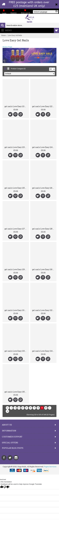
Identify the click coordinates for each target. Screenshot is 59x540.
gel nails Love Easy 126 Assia (44, 188)
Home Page (7, 47)
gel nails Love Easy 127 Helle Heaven (16, 229)
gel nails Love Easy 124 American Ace (44, 147)
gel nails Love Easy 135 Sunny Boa (16, 392)
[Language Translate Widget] (45, 11)
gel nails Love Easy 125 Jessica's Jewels (16, 188)
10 (46, 408)
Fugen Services (50, 466)
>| (7, 411)
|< (7, 408)
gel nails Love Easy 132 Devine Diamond (44, 310)
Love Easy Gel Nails (15, 35)
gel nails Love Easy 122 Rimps (44, 106)
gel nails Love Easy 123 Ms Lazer (16, 147)
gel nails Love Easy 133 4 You (16, 351)
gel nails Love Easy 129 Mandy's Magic (16, 269)
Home (3, 35)
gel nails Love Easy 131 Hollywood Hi (16, 310)
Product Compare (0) (18, 69)
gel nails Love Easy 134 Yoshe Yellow (44, 351)
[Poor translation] (6, 487)
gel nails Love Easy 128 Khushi (44, 229)
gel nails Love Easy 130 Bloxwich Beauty (44, 269)
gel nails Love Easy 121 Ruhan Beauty (16, 106)
